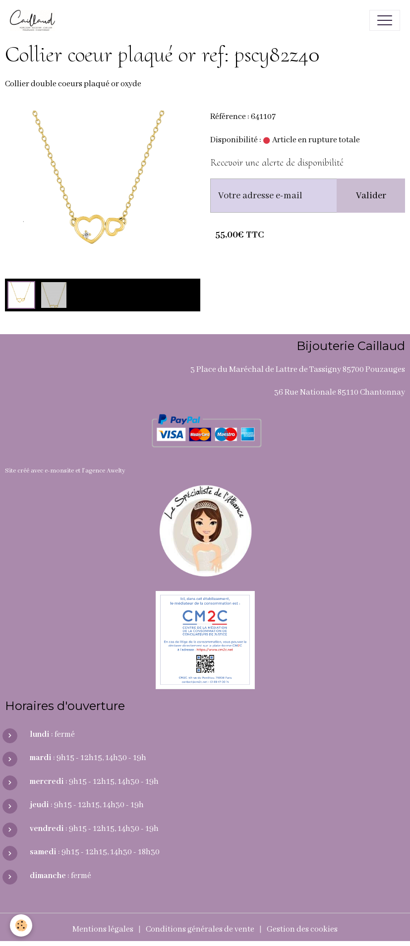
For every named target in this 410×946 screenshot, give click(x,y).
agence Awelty (105, 471)
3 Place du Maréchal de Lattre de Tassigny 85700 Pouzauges (297, 369)
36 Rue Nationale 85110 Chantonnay (339, 392)
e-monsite (59, 471)
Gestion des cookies (302, 929)
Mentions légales (102, 929)
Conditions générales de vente (200, 929)
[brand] (35, 20)
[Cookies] (21, 925)
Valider (371, 196)
